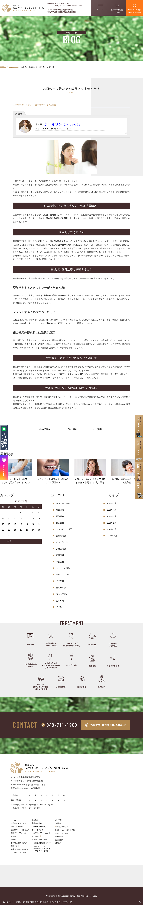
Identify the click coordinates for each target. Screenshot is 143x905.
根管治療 (60, 516)
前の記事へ (44, 429)
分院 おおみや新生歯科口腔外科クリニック (19, 851)
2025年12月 (112, 536)
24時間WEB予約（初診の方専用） (134, 9)
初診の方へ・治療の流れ (20, 830)
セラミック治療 (63, 503)
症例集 (13, 840)
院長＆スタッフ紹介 (18, 823)
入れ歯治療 (61, 549)
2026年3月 (111, 516)
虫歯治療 (60, 510)
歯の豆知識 (51, 105)
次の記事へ (98, 429)
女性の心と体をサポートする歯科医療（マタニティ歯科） (42, 848)
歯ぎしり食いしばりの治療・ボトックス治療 (65, 831)
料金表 (13, 836)
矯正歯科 (60, 523)
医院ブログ (15, 846)
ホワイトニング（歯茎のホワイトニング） (42, 831)
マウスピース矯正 (64, 529)
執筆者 (18, 113)
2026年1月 (111, 529)
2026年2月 (111, 523)
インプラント (62, 542)
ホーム (13, 820)
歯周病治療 (61, 536)
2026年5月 (111, 503)
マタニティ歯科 (63, 568)
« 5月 (9, 541)
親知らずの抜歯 (62, 827)
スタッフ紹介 (62, 594)
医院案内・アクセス (18, 833)
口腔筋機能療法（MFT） (43, 843)
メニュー (99, 7)
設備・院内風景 (17, 827)
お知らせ (60, 600)
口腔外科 (60, 555)
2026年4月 (111, 510)
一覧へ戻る (71, 429)
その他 (59, 607)
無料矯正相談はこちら (117, 8)
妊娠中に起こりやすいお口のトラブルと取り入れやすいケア (49, 902)
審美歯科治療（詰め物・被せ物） (39, 825)
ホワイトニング (63, 574)
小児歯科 (60, 562)
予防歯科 (60, 581)
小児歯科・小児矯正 (39, 840)
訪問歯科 (58, 843)
